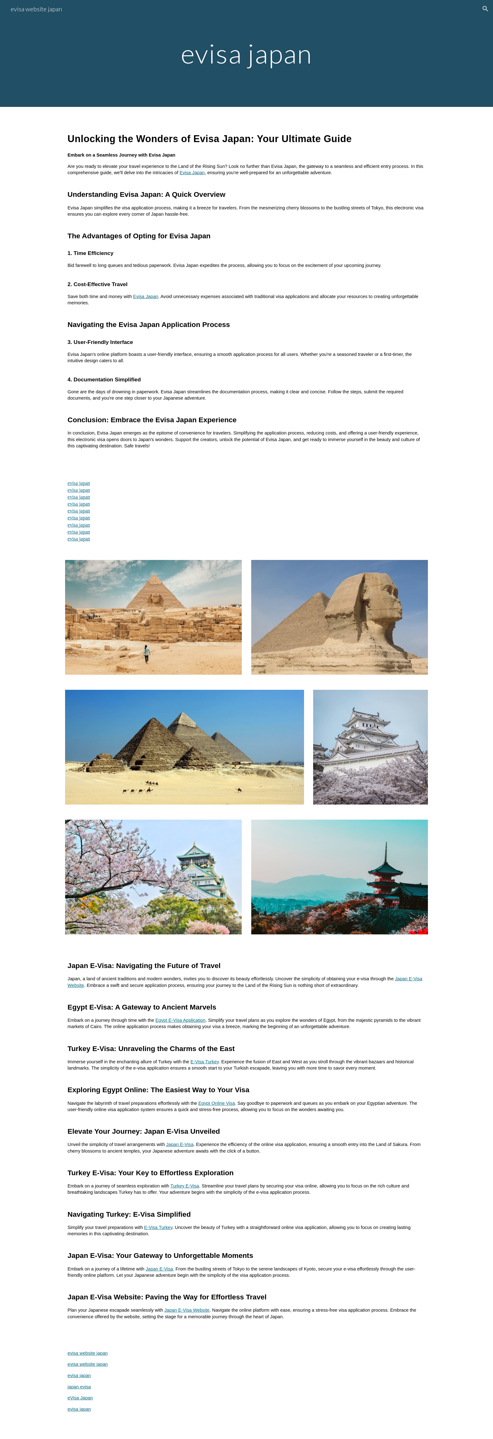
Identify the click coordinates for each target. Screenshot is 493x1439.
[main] (246, 53)
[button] (485, 8)
